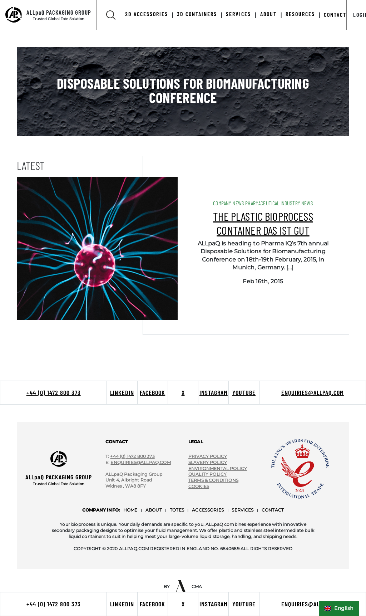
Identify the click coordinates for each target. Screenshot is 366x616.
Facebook (152, 604)
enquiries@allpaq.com (312, 604)
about (153, 510)
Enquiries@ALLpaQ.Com (140, 462)
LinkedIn (122, 604)
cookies (198, 486)
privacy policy (207, 456)
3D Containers (197, 13)
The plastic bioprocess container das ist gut (263, 222)
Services (238, 13)
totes (177, 510)
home (130, 510)
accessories (208, 510)
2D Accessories (146, 13)
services (242, 510)
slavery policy (207, 462)
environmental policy (217, 468)
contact (273, 510)
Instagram (213, 604)
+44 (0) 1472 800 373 (53, 604)
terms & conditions (213, 480)
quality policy (207, 474)
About (268, 13)
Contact (335, 14)
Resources (300, 13)
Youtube (244, 604)
